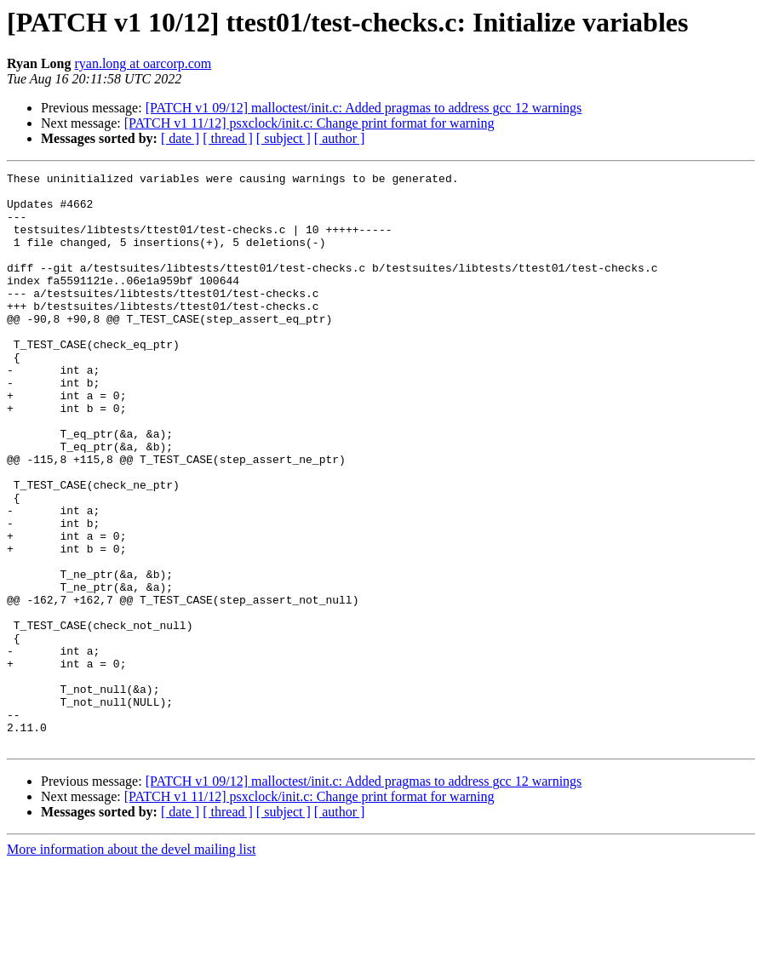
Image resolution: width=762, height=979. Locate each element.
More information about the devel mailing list (131, 964)
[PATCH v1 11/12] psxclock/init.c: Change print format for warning (309, 123)
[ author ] (339, 138)
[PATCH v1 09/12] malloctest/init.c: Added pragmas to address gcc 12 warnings (364, 107)
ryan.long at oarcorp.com (142, 63)
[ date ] (180, 138)
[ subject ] (283, 138)
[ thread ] (228, 138)
